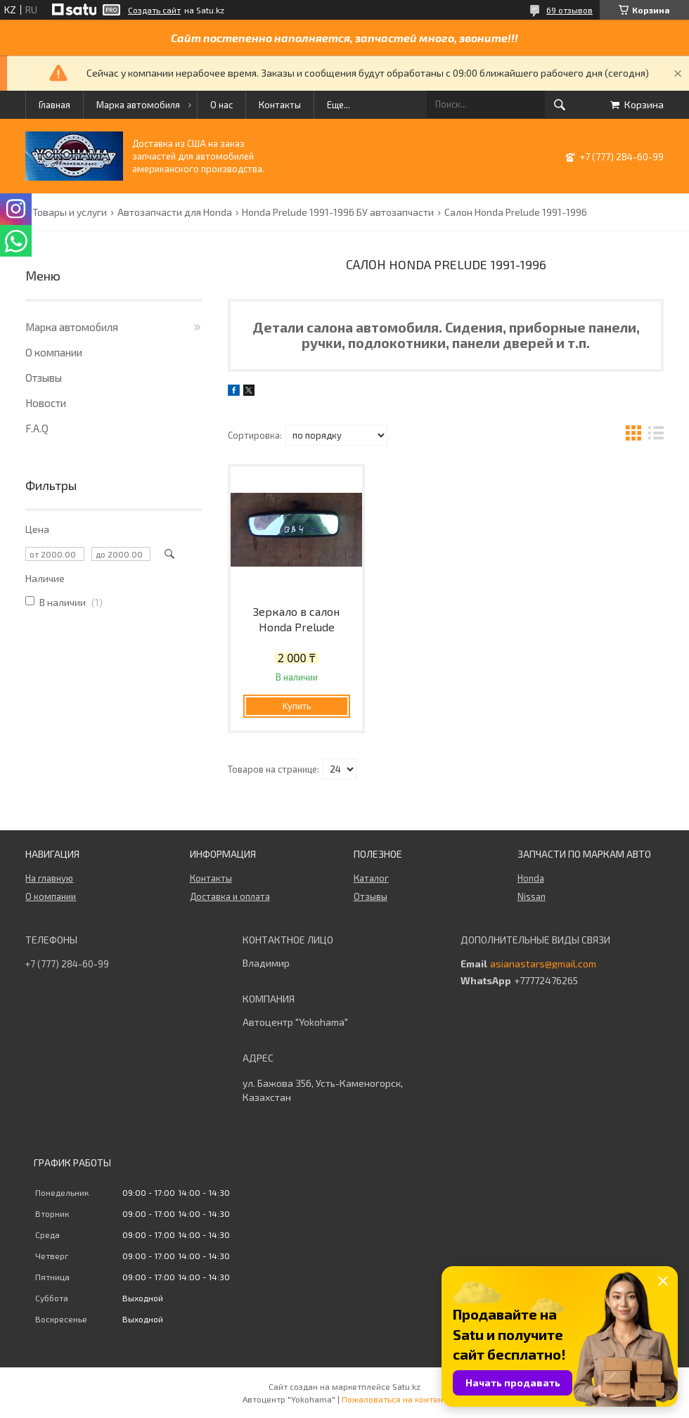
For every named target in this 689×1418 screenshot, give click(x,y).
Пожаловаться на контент (394, 1399)
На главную (49, 878)
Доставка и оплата (230, 896)
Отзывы (43, 377)
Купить (297, 706)
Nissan (531, 896)
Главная (54, 104)
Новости (45, 403)
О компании (53, 352)
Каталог (371, 878)
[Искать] (559, 105)
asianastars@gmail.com (543, 964)
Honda (530, 878)
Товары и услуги (69, 212)
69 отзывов (569, 10)
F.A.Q (37, 428)
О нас (221, 104)
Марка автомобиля (138, 104)
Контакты (280, 104)
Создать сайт (154, 10)
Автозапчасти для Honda (174, 212)
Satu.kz (406, 1386)
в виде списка (656, 434)
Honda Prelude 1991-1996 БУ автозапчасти (338, 212)
